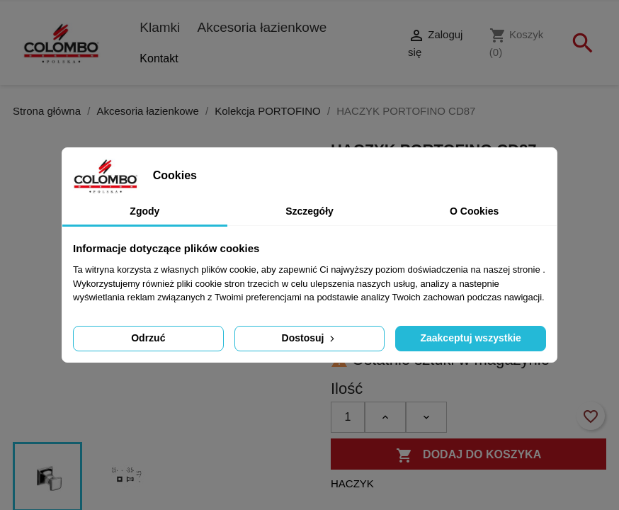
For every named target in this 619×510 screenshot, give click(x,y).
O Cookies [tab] (474, 211)
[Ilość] (348, 417)
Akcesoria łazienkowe (262, 27)
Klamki (160, 27)
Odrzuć (148, 338)
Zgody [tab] (144, 211)
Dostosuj (310, 338)
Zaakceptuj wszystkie (470, 338)
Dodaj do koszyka (469, 455)
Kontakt (159, 58)
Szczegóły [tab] (309, 211)
